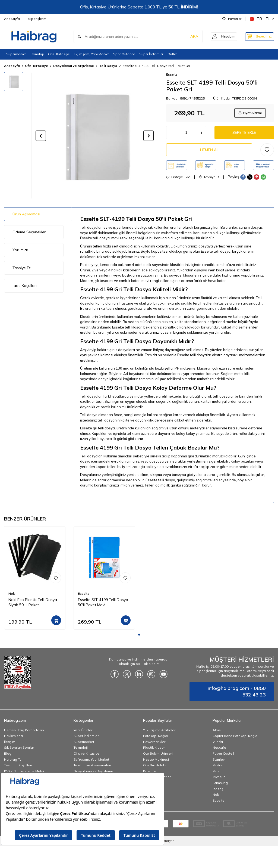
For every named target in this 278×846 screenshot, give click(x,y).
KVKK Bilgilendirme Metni (24, 771)
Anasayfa (12, 66)
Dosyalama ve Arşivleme (73, 66)
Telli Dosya (108, 66)
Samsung (220, 783)
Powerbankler (154, 742)
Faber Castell (223, 753)
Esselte (172, 74)
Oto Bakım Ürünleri (158, 753)
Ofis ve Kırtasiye (86, 753)
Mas (216, 771)
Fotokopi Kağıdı (155, 736)
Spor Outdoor (124, 54)
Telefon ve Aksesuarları (92, 765)
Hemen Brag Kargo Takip (24, 730)
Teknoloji (37, 54)
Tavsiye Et (209, 178)
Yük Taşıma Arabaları (159, 730)
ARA (189, 36)
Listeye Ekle (178, 178)
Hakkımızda (13, 736)
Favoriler (231, 19)
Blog (7, 753)
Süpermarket (16, 54)
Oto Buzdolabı (154, 765)
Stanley (219, 759)
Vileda (218, 742)
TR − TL (262, 19)
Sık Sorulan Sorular (19, 747)
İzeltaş (218, 789)
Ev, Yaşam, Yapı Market (91, 54)
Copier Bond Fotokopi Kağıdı (235, 736)
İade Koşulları (24, 285)
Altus (217, 730)
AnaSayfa (12, 19)
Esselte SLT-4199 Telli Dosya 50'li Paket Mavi (103, 602)
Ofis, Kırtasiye (59, 54)
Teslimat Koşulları (18, 765)
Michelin (219, 777)
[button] (41, 136)
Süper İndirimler (151, 54)
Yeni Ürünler (83, 730)
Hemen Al (209, 150)
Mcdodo (219, 765)
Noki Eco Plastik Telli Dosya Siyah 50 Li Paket (32, 602)
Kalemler (150, 771)
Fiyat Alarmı (249, 113)
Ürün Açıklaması (26, 214)
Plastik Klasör (154, 747)
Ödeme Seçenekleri (29, 232)
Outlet (172, 54)
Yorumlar (20, 249)
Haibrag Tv (12, 759)
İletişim (9, 742)
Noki (11, 593)
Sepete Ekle (244, 133)
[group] (94, 135)
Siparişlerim (37, 19)
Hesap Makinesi (156, 759)
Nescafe (219, 747)
